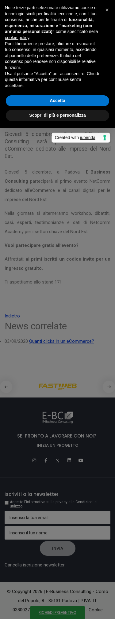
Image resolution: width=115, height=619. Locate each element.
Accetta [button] (57, 100)
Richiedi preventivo (57, 612)
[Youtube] (81, 460)
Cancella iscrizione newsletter (35, 565)
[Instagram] (34, 460)
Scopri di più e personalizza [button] (57, 115)
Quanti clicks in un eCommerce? (61, 341)
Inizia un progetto (58, 445)
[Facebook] (46, 460)
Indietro (12, 316)
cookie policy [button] (17, 37)
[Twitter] (57, 460)
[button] (109, 387)
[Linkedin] (69, 460)
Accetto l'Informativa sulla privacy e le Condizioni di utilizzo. (54, 504)
